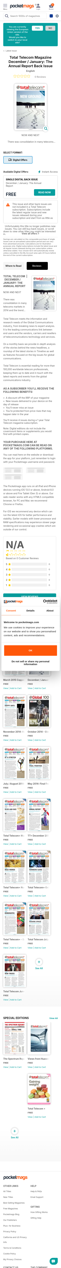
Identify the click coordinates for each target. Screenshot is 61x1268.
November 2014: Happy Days (14, 731)
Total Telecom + (36, 1108)
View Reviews (29, 596)
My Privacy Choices (12, 1259)
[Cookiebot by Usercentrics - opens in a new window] (43, 601)
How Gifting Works (39, 1212)
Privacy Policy (9, 1231)
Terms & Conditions (12, 1248)
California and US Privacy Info (15, 1239)
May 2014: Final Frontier (38, 783)
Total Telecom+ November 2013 (14, 887)
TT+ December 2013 (38, 835)
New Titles (8, 1197)
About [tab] (50, 610)
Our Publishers (10, 1220)
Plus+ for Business (11, 1226)
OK (30, 650)
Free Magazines (10, 1208)
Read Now (44, 192)
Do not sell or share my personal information (30, 663)
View (5, 688)
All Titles (7, 1191)
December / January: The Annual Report (38, 680)
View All (53, 1018)
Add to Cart (15, 688)
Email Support (37, 1197)
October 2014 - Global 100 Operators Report (38, 731)
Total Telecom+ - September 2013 (14, 939)
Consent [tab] (11, 610)
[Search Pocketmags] (7, 16)
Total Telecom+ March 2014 (14, 835)
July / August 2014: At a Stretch (14, 783)
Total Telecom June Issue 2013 (14, 991)
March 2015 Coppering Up (14, 680)
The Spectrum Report (14, 1058)
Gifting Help (36, 1218)
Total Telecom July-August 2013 (38, 939)
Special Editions (16, 1018)
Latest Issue (11, 51)
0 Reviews (40, 76)
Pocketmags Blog (11, 1214)
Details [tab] (31, 610)
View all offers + (30, 233)
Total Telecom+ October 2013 (38, 887)
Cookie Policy (9, 1253)
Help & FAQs (36, 1191)
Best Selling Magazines (14, 1203)
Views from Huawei (38, 1058)
